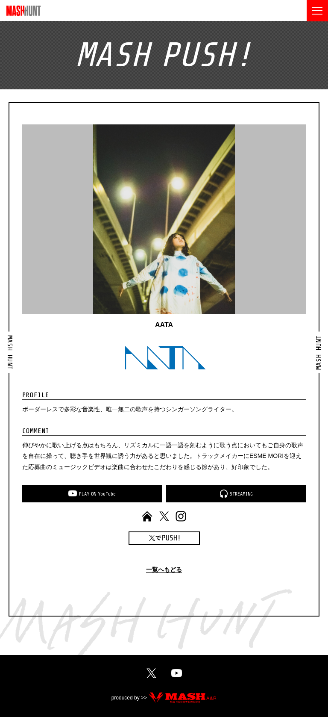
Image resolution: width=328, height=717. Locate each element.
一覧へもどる (164, 570)
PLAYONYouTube (97, 494)
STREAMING (241, 494)
